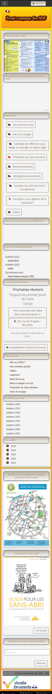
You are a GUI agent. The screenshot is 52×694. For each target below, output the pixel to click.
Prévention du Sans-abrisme (26, 157)
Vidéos (13, 371)
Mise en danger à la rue (21, 383)
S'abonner (41, 663)
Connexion (39, 3)
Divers (14, 212)
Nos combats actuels (20, 366)
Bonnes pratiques (20, 166)
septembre (13, 260)
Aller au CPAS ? (18, 362)
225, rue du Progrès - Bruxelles (27, 323)
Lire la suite (41, 630)
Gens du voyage (19, 134)
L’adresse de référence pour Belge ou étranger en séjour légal (27, 145)
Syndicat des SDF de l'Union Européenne (27, 187)
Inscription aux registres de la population (27, 200)
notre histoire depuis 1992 (21, 276)
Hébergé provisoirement (24, 176)
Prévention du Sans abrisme (24, 387)
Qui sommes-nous (21, 124)
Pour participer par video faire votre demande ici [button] (27, 312)
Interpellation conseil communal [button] (26, 347)
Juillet (10, 268)
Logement (15, 375)
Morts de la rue (17, 379)
